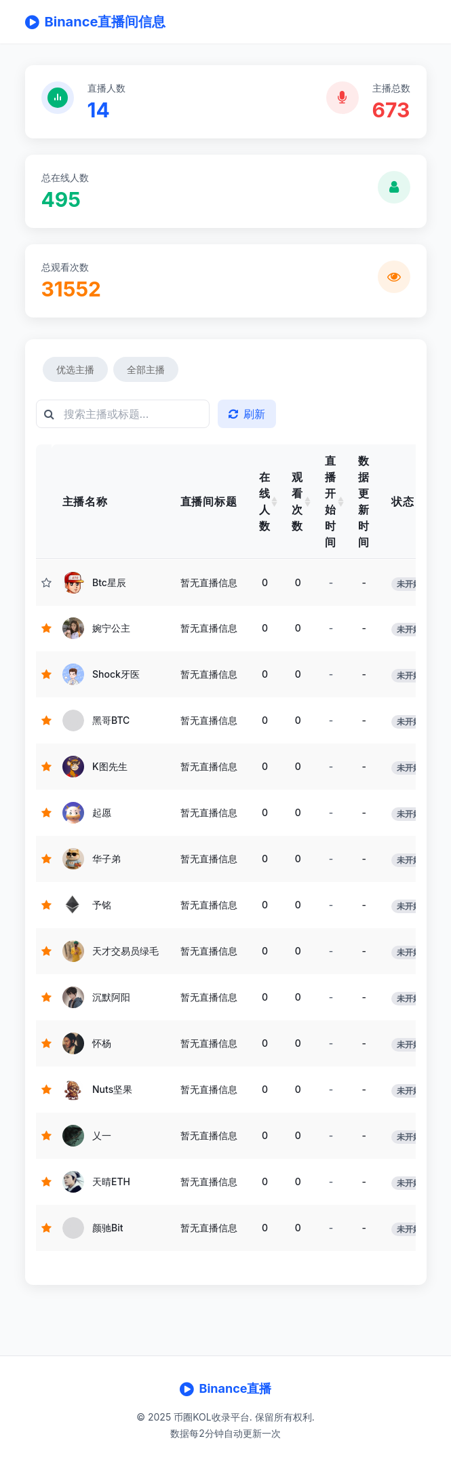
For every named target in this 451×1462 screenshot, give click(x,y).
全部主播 (146, 369)
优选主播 (75, 369)
